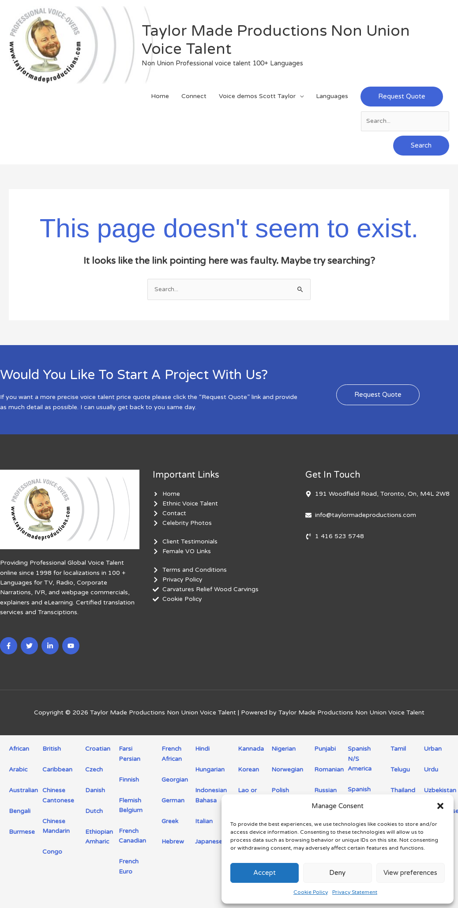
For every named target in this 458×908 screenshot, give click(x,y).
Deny (337, 873)
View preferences (410, 873)
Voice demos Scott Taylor (257, 98)
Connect (193, 98)
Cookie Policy (310, 892)
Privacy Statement (354, 892)
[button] (440, 806)
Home (160, 98)
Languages (332, 98)
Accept (264, 873)
